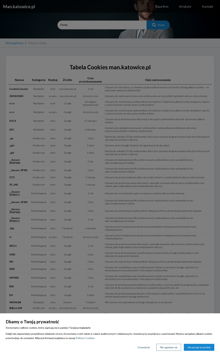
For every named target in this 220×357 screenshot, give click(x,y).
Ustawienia (143, 347)
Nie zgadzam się (168, 347)
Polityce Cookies (85, 338)
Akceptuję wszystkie (199, 347)
